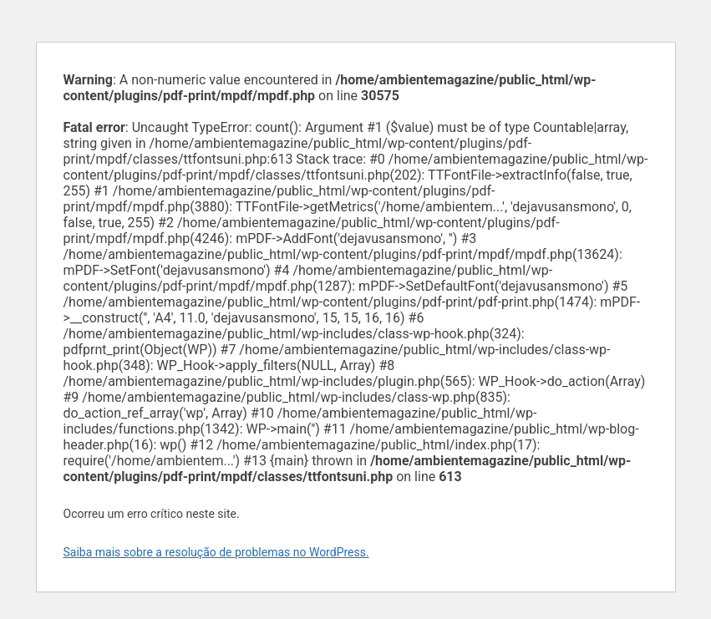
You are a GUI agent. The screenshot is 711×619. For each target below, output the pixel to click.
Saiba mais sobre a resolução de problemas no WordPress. (216, 552)
